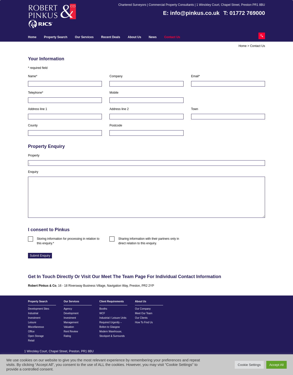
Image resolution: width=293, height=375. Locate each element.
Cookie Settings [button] (249, 365)
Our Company (143, 308)
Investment (34, 317)
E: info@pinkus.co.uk (191, 13)
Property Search (55, 37)
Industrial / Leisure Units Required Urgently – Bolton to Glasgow (112, 322)
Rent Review (71, 331)
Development (71, 313)
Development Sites (38, 308)
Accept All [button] (276, 365)
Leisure (32, 322)
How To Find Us (144, 322)
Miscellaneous (36, 327)
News (153, 37)
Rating (67, 336)
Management (71, 322)
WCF (102, 313)
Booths (103, 308)
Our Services (84, 37)
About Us (134, 37)
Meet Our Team (143, 313)
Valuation (69, 327)
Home (32, 37)
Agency (68, 308)
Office (31, 331)
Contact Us (172, 37)
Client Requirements (111, 301)
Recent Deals (110, 37)
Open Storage (36, 336)
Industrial (33, 313)
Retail (31, 340)
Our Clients (141, 317)
